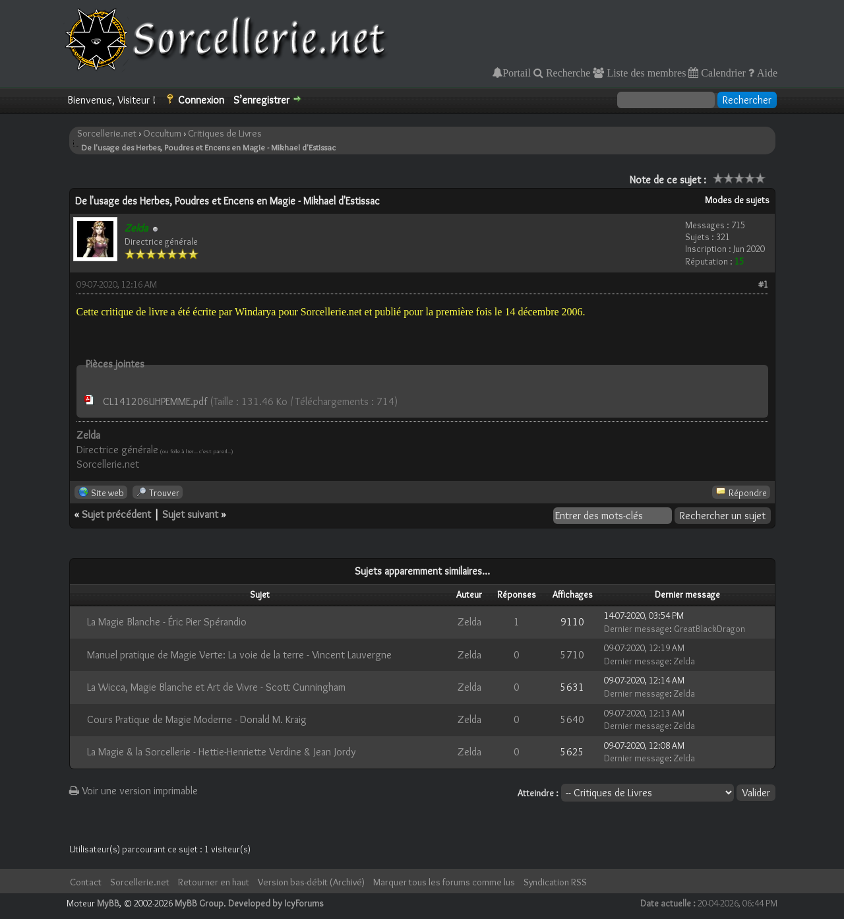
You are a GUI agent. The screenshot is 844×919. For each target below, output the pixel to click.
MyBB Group (199, 903)
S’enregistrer (261, 100)
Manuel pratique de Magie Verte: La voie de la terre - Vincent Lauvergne (239, 655)
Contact (86, 882)
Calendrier (722, 72)
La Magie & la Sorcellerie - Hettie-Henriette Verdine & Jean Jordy (221, 751)
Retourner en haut (213, 882)
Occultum (162, 133)
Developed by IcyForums (276, 903)
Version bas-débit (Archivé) (311, 882)
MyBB (108, 903)
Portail (516, 72)
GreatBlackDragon (709, 629)
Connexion (201, 100)
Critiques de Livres (225, 133)
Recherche (567, 72)
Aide (765, 72)
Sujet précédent (116, 514)
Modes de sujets (737, 200)
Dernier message (636, 629)
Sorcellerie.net (106, 133)
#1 (763, 284)
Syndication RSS (555, 882)
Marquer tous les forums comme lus (444, 882)
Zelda (469, 622)
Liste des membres (645, 72)
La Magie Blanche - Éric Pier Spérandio (167, 622)
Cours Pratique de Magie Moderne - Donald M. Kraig (197, 719)
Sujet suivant (190, 514)
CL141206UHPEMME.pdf (155, 401)
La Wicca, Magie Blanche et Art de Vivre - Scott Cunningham (216, 687)
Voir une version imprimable (133, 790)
